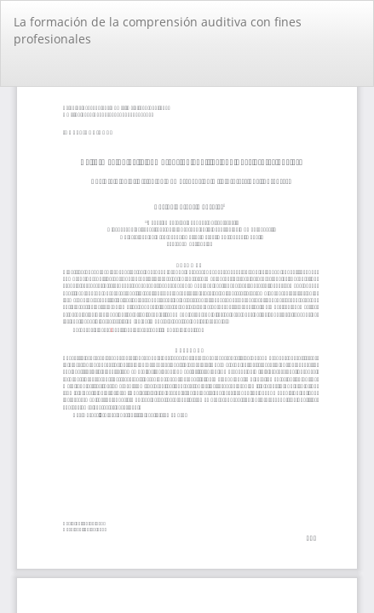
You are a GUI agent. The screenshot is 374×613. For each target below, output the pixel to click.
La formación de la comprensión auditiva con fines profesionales (158, 30)
